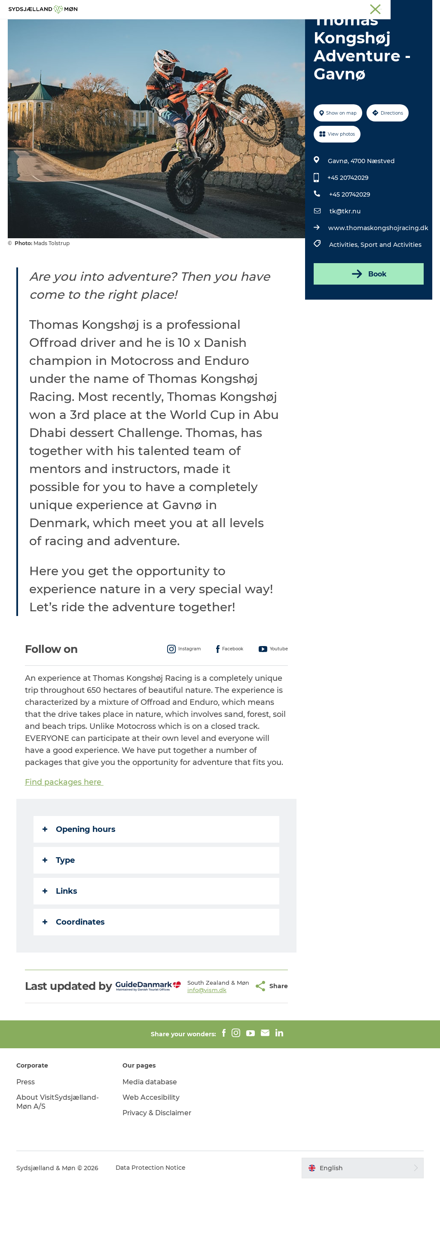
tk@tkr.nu (344, 252)
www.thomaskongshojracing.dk (378, 269)
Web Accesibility (151, 1151)
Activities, (344, 285)
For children (210, 28)
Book (368, 314)
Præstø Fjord (395, 8)
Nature (167, 28)
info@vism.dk (194, 1040)
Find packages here (65, 823)
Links (60, 932)
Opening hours (79, 870)
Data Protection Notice (152, 1221)
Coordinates (74, 963)
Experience (125, 28)
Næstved (332, 8)
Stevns (361, 8)
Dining (322, 28)
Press (27, 1135)
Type (59, 901)
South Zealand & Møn (266, 8)
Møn (307, 8)
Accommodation (271, 28)
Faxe (425, 8)
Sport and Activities (390, 285)
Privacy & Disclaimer (158, 1166)
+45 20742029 (347, 218)
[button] (233, 1033)
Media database (151, 1135)
